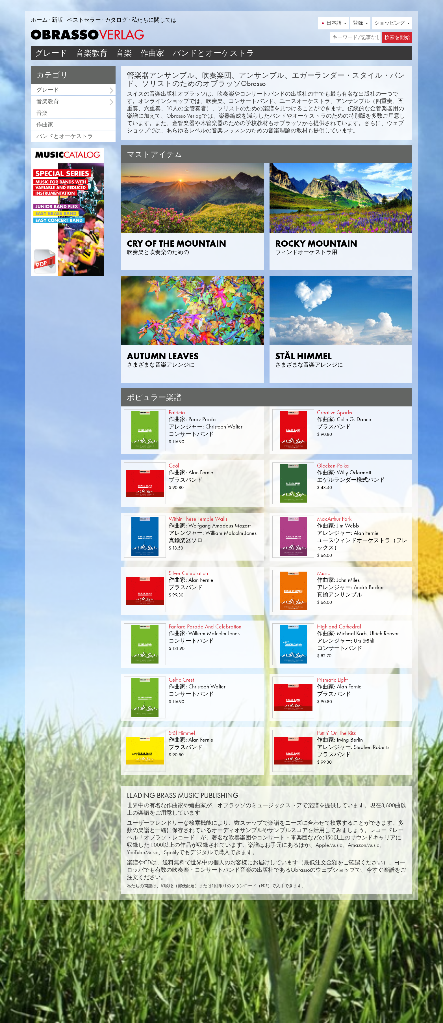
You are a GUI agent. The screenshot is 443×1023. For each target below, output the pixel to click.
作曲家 (152, 53)
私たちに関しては (154, 20)
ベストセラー (84, 20)
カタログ (116, 20)
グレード (51, 53)
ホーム (39, 20)
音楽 (124, 53)
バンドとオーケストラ (213, 53)
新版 (57, 20)
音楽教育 (92, 53)
